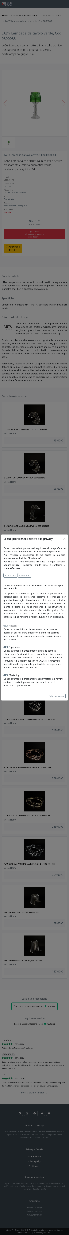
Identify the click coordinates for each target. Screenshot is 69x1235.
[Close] (64, 539)
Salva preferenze (56, 696)
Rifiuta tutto (24, 575)
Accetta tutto (10, 575)
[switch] (5, 647)
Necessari (14, 625)
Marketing (14, 675)
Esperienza (14, 647)
